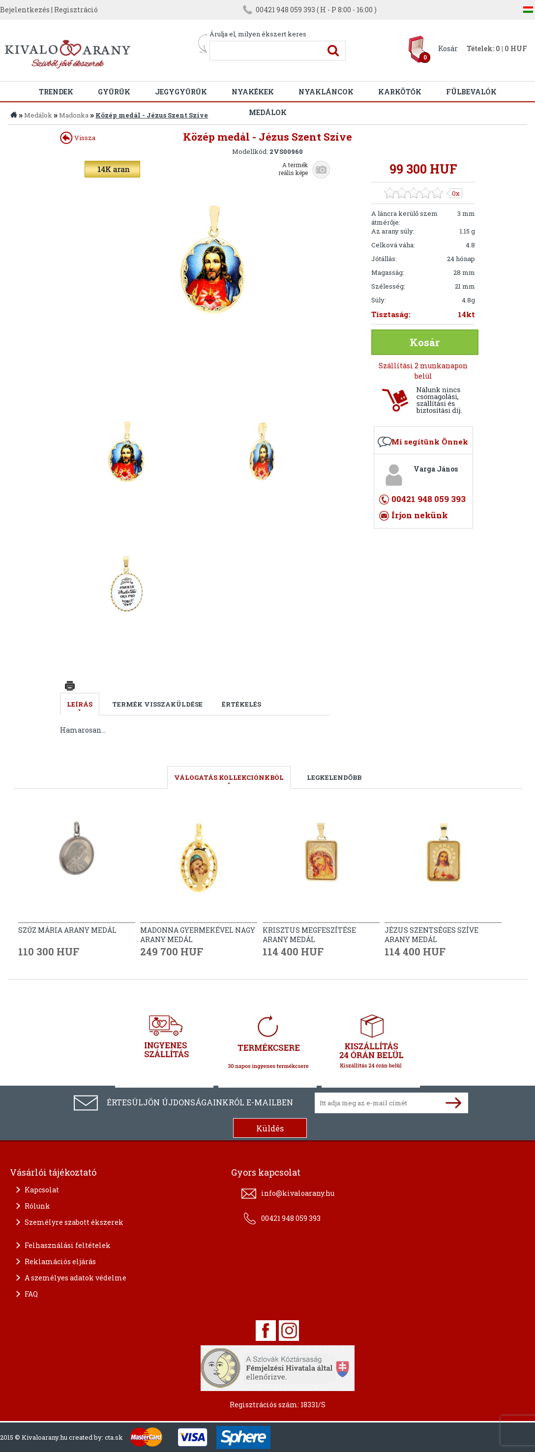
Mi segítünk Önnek (429, 441)
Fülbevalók (471, 91)
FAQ (31, 1294)
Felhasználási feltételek (68, 1245)
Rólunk (37, 1206)
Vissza (77, 137)
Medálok (38, 115)
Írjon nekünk (419, 515)
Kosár (448, 48)
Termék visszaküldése (157, 704)
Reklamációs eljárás (60, 1261)
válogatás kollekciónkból (229, 777)
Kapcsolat (42, 1189)
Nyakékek (253, 91)
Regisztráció (76, 9)
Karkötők (399, 91)
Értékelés (241, 704)
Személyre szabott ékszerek (74, 1222)
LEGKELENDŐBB (334, 777)
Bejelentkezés (25, 9)
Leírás (79, 704)
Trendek (56, 91)
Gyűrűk (114, 91)
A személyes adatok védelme (75, 1277)
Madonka (74, 115)
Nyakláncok (326, 91)
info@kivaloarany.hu (297, 1193)
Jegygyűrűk (181, 91)
